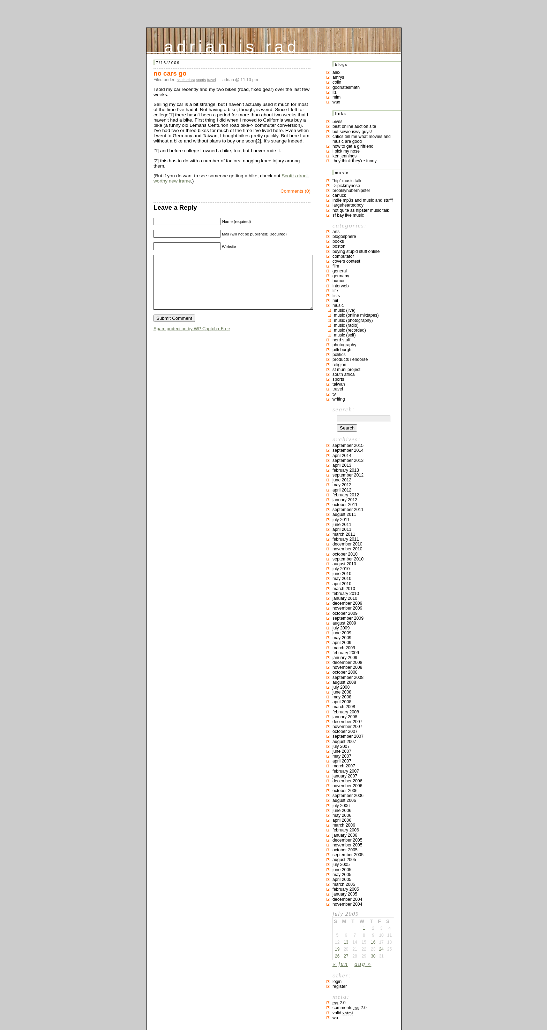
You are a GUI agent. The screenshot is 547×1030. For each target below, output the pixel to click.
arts (336, 231)
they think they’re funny (354, 160)
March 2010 (343, 588)
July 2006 (341, 805)
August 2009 (344, 623)
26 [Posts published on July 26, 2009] (337, 956)
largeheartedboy (348, 205)
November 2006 (347, 785)
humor (338, 280)
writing (338, 399)
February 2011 (345, 539)
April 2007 (341, 761)
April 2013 (341, 465)
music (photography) (353, 320)
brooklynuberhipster (351, 190)
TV (334, 394)
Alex (336, 72)
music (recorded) (350, 330)
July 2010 (341, 568)
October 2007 (345, 731)
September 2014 (348, 450)
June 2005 (341, 869)
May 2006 (341, 815)
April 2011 (341, 529)
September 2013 (348, 460)
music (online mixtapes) (356, 315)
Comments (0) (295, 191)
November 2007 (347, 726)
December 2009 (347, 603)
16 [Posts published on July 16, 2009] (373, 942)
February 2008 (345, 712)
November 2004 (347, 904)
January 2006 (344, 835)
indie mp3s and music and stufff (362, 200)
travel (211, 80)
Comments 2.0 (349, 1007)
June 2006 (341, 810)
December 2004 (347, 899)
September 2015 (348, 445)
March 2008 (343, 706)
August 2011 (344, 514)
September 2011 (348, 509)
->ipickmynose (346, 185)
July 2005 (341, 864)
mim (336, 97)
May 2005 (341, 874)
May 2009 (341, 637)
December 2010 (347, 544)
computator (343, 256)
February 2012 (345, 495)
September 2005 (348, 854)
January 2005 (344, 894)
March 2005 (343, 884)
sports (201, 80)
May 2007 (341, 756)
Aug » (362, 963)
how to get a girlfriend (353, 146)
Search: (343, 409)
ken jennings (344, 156)
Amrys (338, 77)
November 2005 (347, 845)
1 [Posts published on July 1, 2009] (364, 928)
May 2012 (341, 484)
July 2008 (341, 687)
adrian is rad (232, 45)
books (338, 241)
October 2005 (345, 849)
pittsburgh (341, 349)
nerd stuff (341, 340)
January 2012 (344, 499)
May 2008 (341, 697)
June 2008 (341, 692)
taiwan (338, 384)
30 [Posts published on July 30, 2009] (373, 956)
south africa (186, 80)
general (339, 271)
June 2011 (341, 524)
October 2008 (345, 672)
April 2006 (341, 820)
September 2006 (348, 795)
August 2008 (344, 682)
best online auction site (354, 126)
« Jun (340, 963)
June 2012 (341, 480)
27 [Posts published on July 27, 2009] (346, 956)
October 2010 (345, 554)
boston (338, 246)
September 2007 (348, 736)
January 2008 (344, 716)
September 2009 (348, 618)
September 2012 (348, 475)
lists (336, 295)
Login (337, 981)
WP (335, 1017)
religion (339, 364)
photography (344, 344)
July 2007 (341, 746)
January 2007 (344, 776)
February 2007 (345, 771)
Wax (336, 102)
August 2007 (344, 741)
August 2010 (344, 564)
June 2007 (341, 751)
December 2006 (347, 781)
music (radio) (346, 325)
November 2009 (347, 608)
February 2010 (345, 593)
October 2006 (345, 790)
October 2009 (345, 613)
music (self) (345, 335)
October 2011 (345, 504)
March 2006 (343, 825)
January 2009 (344, 657)
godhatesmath (346, 87)
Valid (342, 1012)
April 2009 (341, 642)
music (338, 305)
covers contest (346, 261)
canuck (339, 195)
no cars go (170, 73)
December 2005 (347, 840)
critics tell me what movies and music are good (361, 139)
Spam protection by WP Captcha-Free (191, 339)
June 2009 (341, 632)
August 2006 (344, 800)
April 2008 (341, 701)
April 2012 (341, 490)
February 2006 (345, 830)
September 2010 (348, 559)
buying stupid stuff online (356, 251)
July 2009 (341, 628)
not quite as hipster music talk (360, 210)
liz (334, 92)
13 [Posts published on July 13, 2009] (346, 942)
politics (339, 354)
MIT (335, 300)
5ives (337, 121)
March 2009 (343, 647)
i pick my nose (346, 151)
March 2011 (343, 534)
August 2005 (344, 859)
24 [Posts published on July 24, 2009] (381, 949)
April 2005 (341, 879)
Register (339, 986)
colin (336, 82)
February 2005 (345, 889)
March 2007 (343, 766)
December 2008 (347, 662)
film (335, 266)
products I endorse (350, 359)
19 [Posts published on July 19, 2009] (337, 949)
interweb (340, 286)
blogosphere (344, 236)
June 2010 (341, 573)
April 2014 (341, 455)
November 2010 (347, 549)
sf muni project (346, 369)
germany (340, 275)
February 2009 (345, 652)
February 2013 (345, 470)
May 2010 (341, 578)
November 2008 (347, 667)
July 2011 (341, 519)
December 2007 (347, 721)
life (335, 290)
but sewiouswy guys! (352, 131)
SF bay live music (348, 215)
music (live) (344, 310)
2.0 (339, 1002)
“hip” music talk (346, 180)
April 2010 (341, 583)
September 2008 (348, 677)
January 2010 (344, 598)
